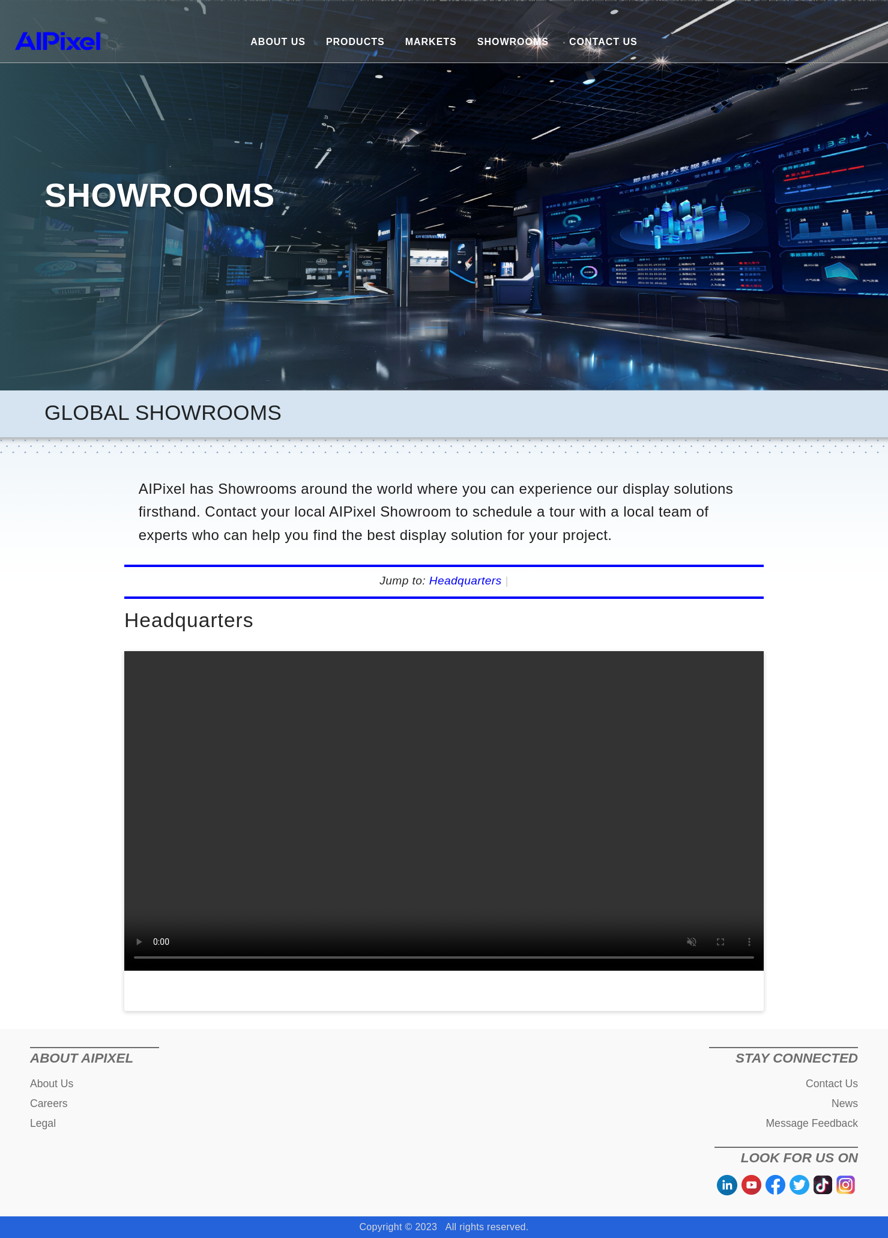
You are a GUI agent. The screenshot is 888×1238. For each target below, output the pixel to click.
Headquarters (465, 580)
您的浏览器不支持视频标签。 (444, 811)
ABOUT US (278, 42)
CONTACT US (603, 42)
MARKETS (431, 42)
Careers (49, 1103)
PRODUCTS (355, 42)
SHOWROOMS (513, 42)
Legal (43, 1123)
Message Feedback (812, 1123)
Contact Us (832, 1084)
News (845, 1103)
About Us (51, 1084)
